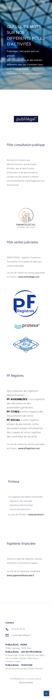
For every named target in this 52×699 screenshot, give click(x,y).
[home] (15, 2)
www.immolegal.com (28, 277)
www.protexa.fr (36, 515)
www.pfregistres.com (29, 448)
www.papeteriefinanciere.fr (20, 575)
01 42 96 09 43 (18, 629)
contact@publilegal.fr (21, 635)
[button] (43, 2)
